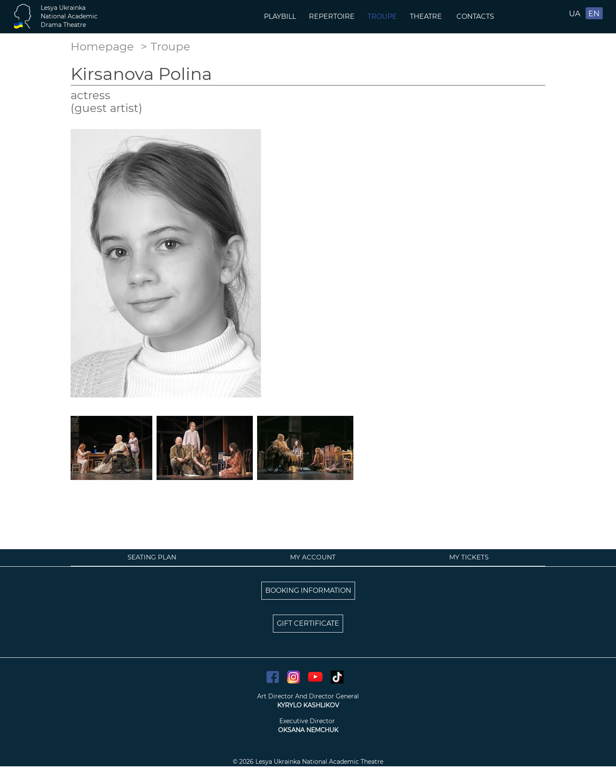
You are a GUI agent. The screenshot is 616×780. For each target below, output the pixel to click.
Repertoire (332, 16)
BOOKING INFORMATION (308, 590)
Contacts (476, 16)
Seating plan (151, 557)
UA (574, 13)
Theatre (427, 16)
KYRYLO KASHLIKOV (308, 705)
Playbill (280, 16)
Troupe (382, 16)
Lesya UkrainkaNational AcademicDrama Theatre (69, 16)
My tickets (469, 557)
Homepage (102, 46)
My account (313, 557)
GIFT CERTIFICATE (308, 623)
